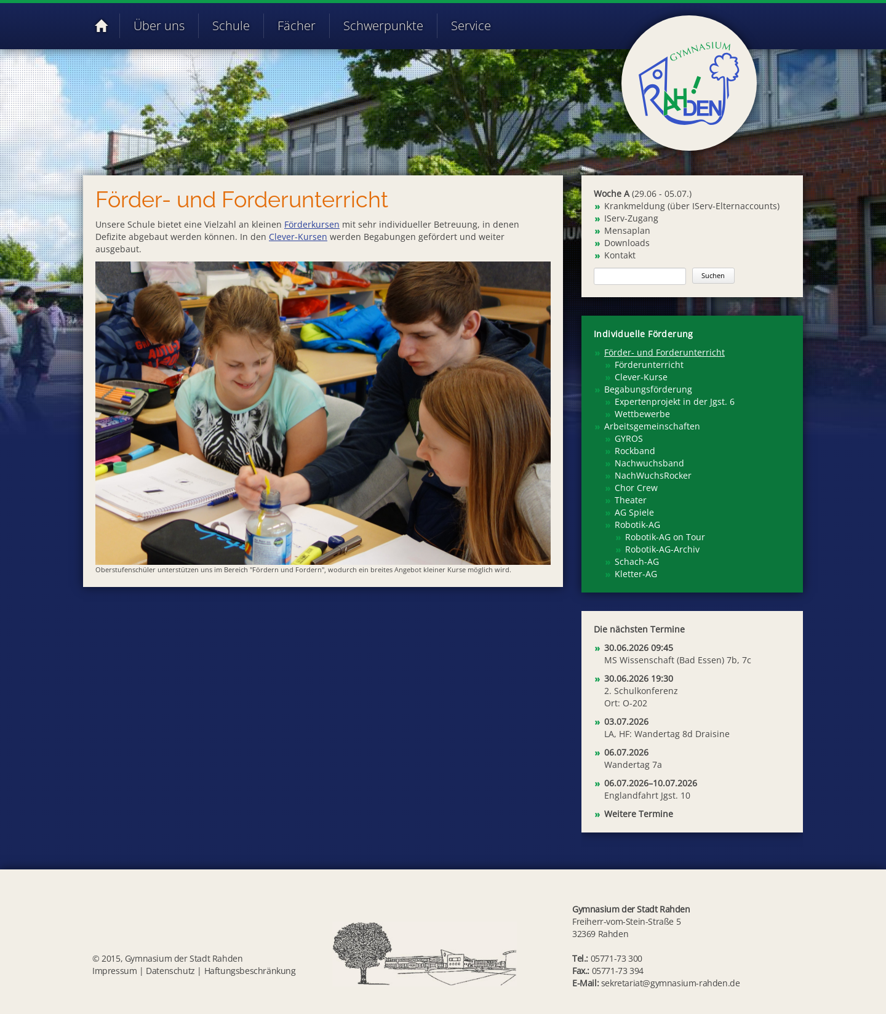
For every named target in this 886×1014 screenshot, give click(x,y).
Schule (231, 25)
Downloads (627, 243)
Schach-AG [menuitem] (637, 561)
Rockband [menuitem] (635, 451)
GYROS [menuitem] (629, 438)
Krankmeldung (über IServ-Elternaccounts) (692, 206)
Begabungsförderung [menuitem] (648, 389)
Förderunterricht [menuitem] (649, 364)
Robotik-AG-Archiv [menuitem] (662, 549)
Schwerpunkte (383, 25)
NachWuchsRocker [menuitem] (653, 475)
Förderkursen (312, 224)
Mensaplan (627, 230)
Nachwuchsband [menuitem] (649, 463)
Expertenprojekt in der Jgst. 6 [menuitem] (675, 401)
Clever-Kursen (298, 236)
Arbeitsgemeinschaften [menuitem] (652, 426)
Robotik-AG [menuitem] (637, 524)
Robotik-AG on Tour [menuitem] (665, 537)
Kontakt (620, 255)
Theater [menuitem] (631, 500)
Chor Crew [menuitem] (636, 487)
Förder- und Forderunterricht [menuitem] (664, 352)
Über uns (159, 25)
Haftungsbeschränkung (250, 970)
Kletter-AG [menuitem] (636, 574)
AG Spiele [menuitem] (634, 512)
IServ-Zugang (631, 218)
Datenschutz (170, 970)
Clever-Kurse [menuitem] (641, 377)
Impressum (114, 970)
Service (471, 25)
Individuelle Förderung (643, 334)
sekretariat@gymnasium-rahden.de (670, 983)
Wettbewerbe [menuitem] (642, 414)
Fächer (296, 25)
